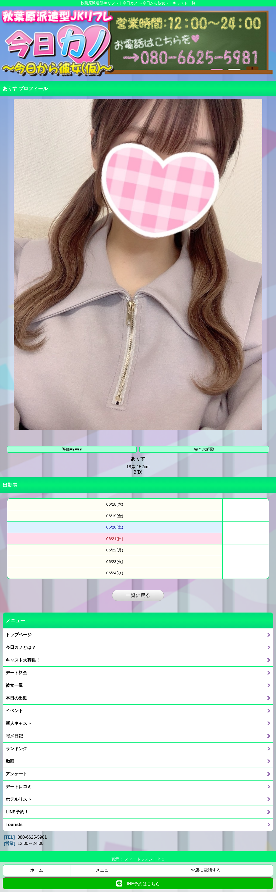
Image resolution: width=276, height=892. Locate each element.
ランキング (16, 748)
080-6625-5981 (32, 837)
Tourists (14, 824)
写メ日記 (14, 735)
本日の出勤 (16, 697)
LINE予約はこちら (138, 883)
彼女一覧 (14, 685)
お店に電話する (206, 870)
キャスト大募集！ (23, 659)
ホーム (36, 870)
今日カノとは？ (21, 647)
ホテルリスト (19, 799)
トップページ (19, 634)
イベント (14, 710)
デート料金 (16, 672)
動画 (10, 761)
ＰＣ (161, 859)
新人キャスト (19, 723)
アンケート (16, 773)
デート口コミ (19, 786)
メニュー (104, 870)
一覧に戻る (138, 595)
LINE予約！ (17, 811)
